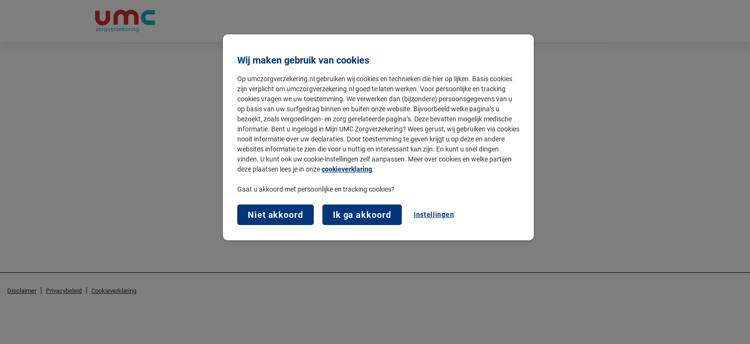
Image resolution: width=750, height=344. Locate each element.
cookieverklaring (346, 169)
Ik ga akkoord (362, 215)
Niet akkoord (275, 215)
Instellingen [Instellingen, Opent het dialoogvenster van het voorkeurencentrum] (434, 214)
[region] (378, 137)
